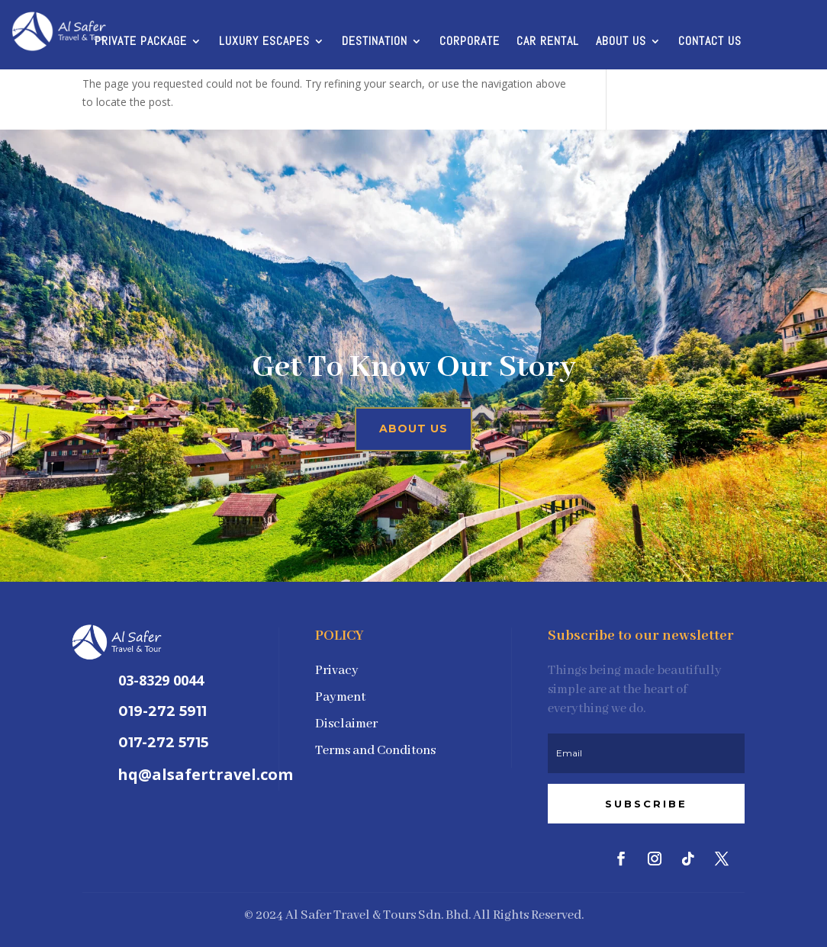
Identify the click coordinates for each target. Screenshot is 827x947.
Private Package (141, 42)
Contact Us (710, 42)
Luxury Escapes (264, 42)
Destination (374, 42)
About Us (621, 42)
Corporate (469, 42)
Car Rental (547, 42)
